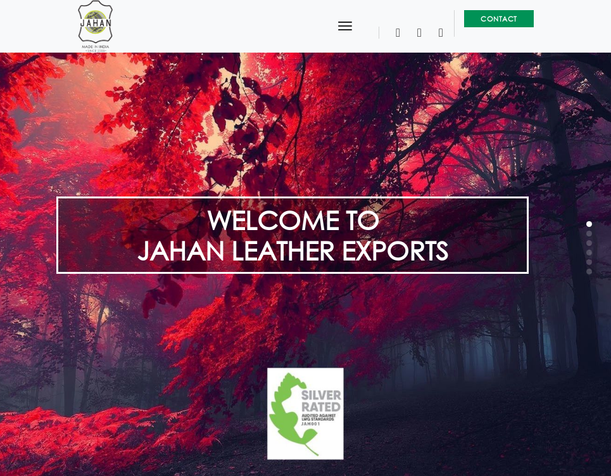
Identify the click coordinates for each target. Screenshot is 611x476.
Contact (499, 19)
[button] (589, 224)
